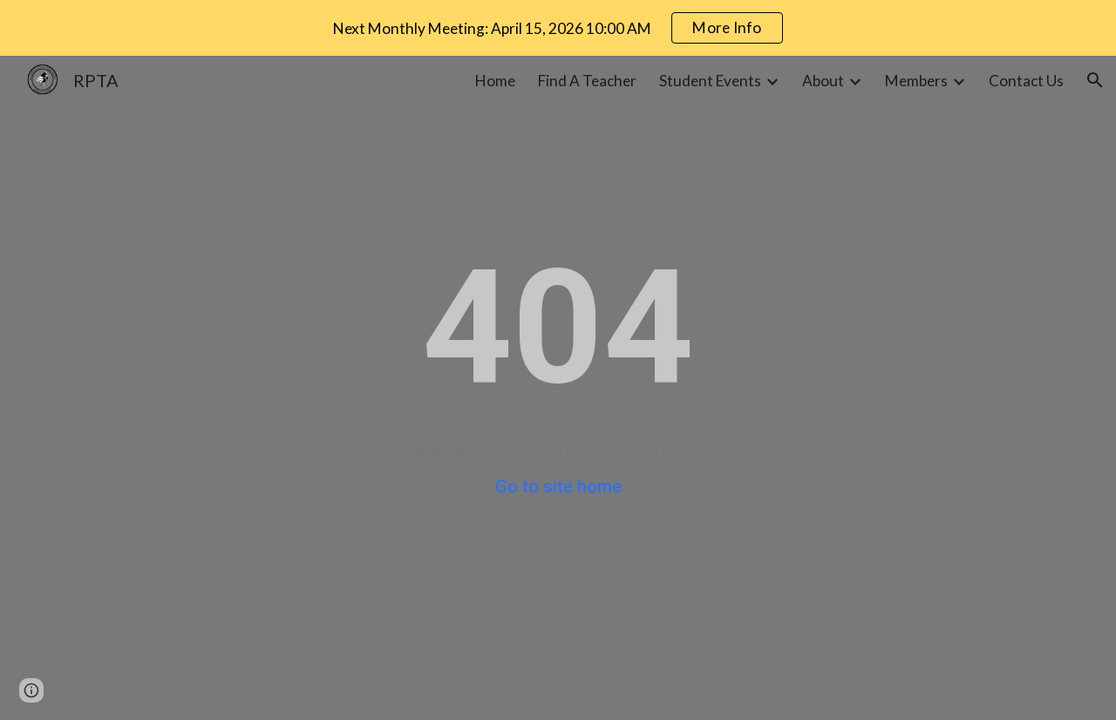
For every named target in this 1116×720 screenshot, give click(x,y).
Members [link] (916, 80)
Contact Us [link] (1026, 80)
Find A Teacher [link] (587, 80)
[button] (1095, 80)
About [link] (823, 80)
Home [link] (495, 80)
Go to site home (558, 486)
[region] (558, 28)
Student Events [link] (710, 80)
